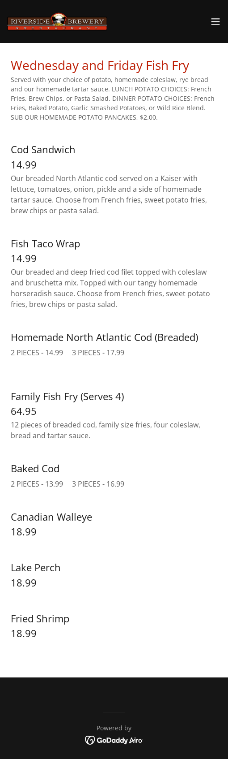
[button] (215, 21)
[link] (57, 21)
